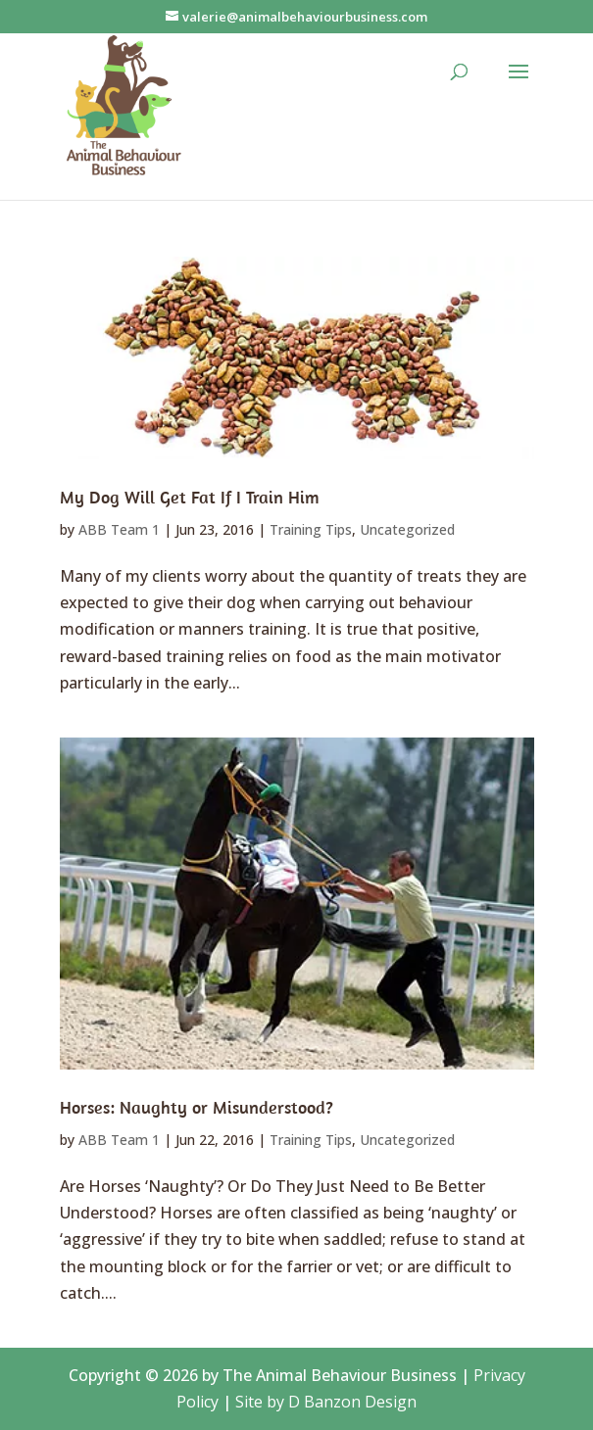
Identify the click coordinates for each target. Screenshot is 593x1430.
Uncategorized (407, 529)
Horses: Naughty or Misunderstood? (196, 1107)
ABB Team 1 (119, 529)
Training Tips (311, 529)
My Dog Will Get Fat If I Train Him (190, 497)
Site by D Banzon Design (326, 1401)
